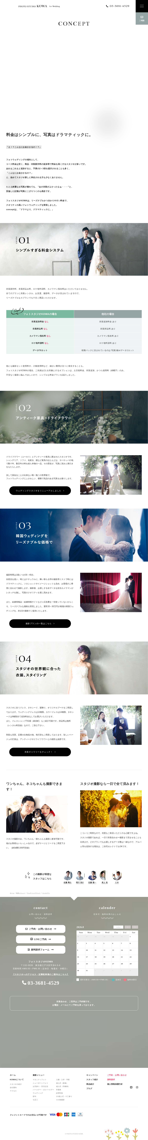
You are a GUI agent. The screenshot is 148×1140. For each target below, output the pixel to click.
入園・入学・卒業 (63, 1080)
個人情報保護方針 (115, 1084)
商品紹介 (90, 1084)
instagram (137, 1087)
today (118, 927)
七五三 (35, 1100)
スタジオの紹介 (16, 1084)
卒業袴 (58, 1090)
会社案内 (13, 1087)
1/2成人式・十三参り (64, 1096)
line (131, 1087)
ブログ (89, 1088)
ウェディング (38, 1093)
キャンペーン (92, 1075)
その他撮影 (60, 1100)
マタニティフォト (39, 1080)
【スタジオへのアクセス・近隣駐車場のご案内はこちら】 (40, 974)
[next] (135, 927)
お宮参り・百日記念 (40, 1086)
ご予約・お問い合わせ (117, 1075)
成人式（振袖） (62, 1083)
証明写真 (59, 1093)
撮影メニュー (39, 1075)
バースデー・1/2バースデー (43, 1090)
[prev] (128, 927)
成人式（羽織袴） (63, 1086)
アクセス (13, 1091)
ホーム (13, 1075)
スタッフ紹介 (92, 1079)
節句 (34, 1096)
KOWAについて (17, 1079)
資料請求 (111, 1079)
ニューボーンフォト (40, 1083)
